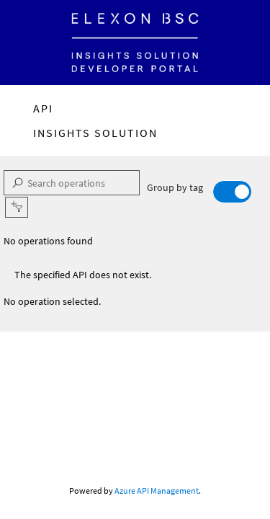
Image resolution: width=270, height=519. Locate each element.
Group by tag (199, 191)
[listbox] (135, 241)
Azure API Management (156, 490)
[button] (16, 207)
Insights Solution (95, 132)
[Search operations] (72, 182)
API (43, 108)
